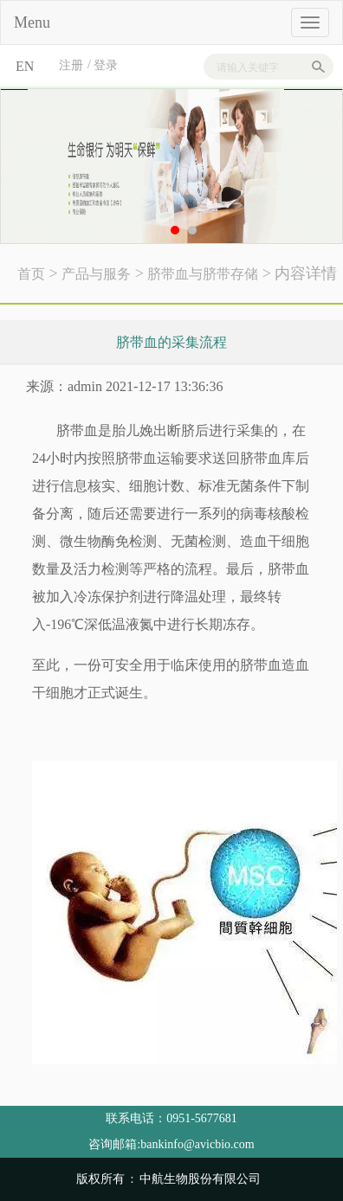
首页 (31, 274)
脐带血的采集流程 (171, 342)
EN (25, 66)
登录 (106, 65)
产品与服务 (96, 274)
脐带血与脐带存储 (202, 274)
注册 (71, 65)
